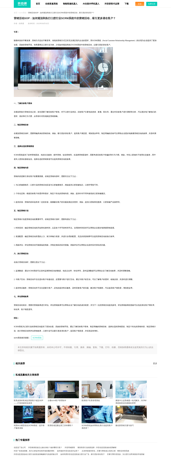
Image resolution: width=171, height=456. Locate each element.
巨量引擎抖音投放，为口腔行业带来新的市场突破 (125, 454)
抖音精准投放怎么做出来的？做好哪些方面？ (45, 447)
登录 (140, 4)
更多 (155, 363)
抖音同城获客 (70, 447)
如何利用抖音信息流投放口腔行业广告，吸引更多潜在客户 (82, 454)
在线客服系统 (51, 4)
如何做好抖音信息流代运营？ (68, 451)
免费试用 (151, 4)
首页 (38, 4)
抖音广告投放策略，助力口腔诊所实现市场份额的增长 (34, 451)
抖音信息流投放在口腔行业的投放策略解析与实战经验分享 (36, 454)
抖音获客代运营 (112, 4)
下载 (126, 4)
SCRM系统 (37, 338)
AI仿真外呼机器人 (91, 4)
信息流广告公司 (20, 447)
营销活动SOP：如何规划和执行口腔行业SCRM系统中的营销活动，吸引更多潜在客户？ (61, 13)
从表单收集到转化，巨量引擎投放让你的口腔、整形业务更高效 (105, 451)
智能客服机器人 (70, 4)
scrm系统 (22, 13)
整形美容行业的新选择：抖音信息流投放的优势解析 (97, 447)
